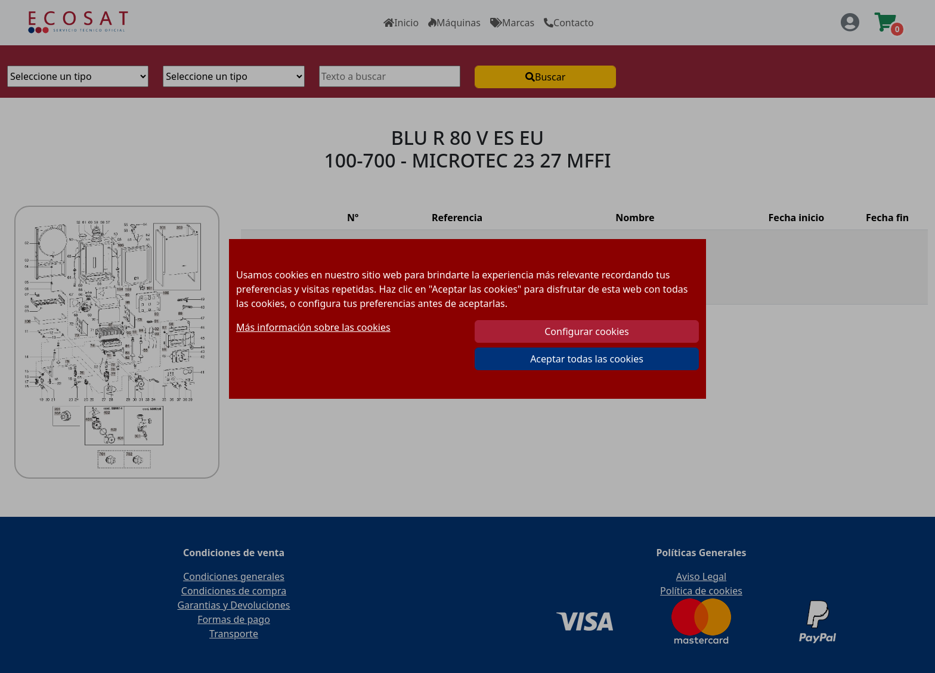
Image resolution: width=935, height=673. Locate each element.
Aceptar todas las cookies (586, 358)
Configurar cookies (586, 331)
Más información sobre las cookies (313, 327)
